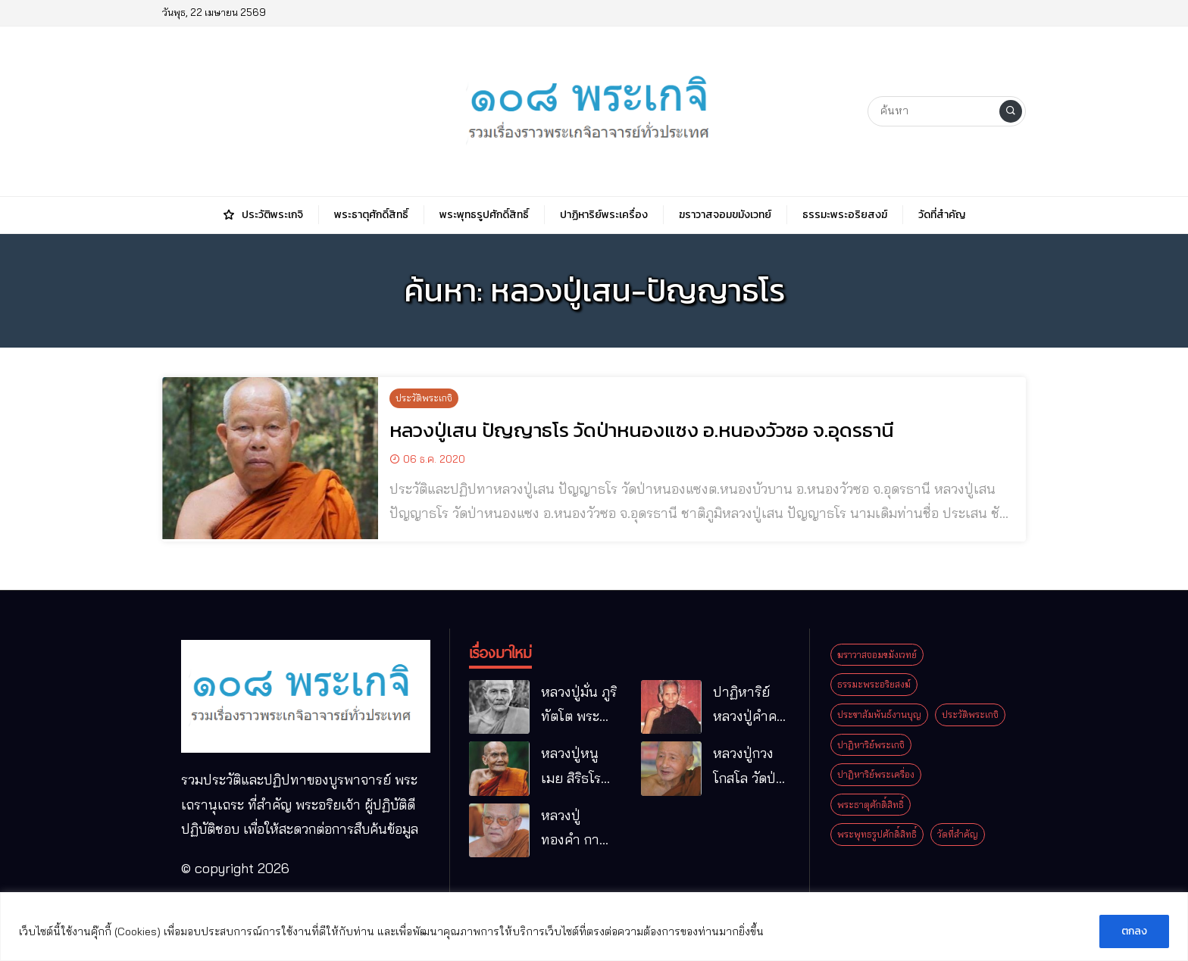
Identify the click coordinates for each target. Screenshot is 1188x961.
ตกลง (1134, 931)
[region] (594, 926)
